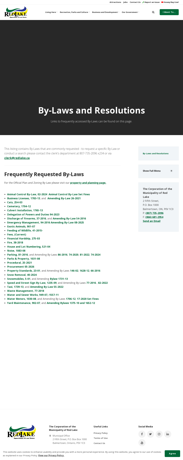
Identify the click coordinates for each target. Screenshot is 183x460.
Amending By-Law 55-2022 (46, 286)
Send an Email (151, 221)
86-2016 (62, 254)
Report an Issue (151, 2)
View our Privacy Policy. (51, 455)
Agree (172, 453)
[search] (153, 12)
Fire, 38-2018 (15, 242)
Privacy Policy (101, 433)
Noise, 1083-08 (16, 250)
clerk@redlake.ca (17, 158)
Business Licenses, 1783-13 (23, 198)
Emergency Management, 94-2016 (28, 222)
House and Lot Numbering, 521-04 (28, 246)
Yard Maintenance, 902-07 (23, 303)
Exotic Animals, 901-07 (21, 226)
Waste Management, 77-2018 (25, 290)
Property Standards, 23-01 (23, 270)
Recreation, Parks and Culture (74, 12)
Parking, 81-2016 (17, 254)
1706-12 (70, 298)
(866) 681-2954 (154, 217)
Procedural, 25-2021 (19, 262)
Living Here (51, 12)
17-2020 (81, 298)
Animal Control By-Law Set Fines (69, 194)
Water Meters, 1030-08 (21, 298)
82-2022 (103, 282)
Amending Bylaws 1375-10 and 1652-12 (71, 303)
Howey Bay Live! (170, 2)
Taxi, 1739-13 (15, 286)
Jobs (125, 2)
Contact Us (135, 2)
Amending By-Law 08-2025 (67, 222)
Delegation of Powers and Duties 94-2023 (33, 214)
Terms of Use (101, 438)
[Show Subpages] (171, 170)
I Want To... (169, 12)
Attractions (115, 2)
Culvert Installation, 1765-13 (25, 210)
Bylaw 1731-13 (59, 278)
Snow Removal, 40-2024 (22, 274)
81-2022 (84, 254)
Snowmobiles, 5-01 (18, 278)
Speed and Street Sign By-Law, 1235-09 (31, 282)
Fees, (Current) (16, 234)
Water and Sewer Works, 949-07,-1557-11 (33, 294)
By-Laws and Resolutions (156, 153)
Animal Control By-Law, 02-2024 (27, 194)
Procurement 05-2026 (20, 266)
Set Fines (93, 298)
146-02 (74, 270)
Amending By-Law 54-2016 (69, 218)
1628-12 (84, 270)
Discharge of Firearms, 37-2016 (26, 218)
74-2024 (95, 254)
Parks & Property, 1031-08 (23, 258)
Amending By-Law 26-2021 (64, 198)
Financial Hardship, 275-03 (23, 238)
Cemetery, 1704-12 (19, 206)
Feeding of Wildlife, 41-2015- (25, 230)
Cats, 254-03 (14, 202)
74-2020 (73, 254)
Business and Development (105, 12)
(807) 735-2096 (154, 213)
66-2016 (95, 270)
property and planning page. (88, 182)
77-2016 (91, 282)
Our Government (130, 12)
